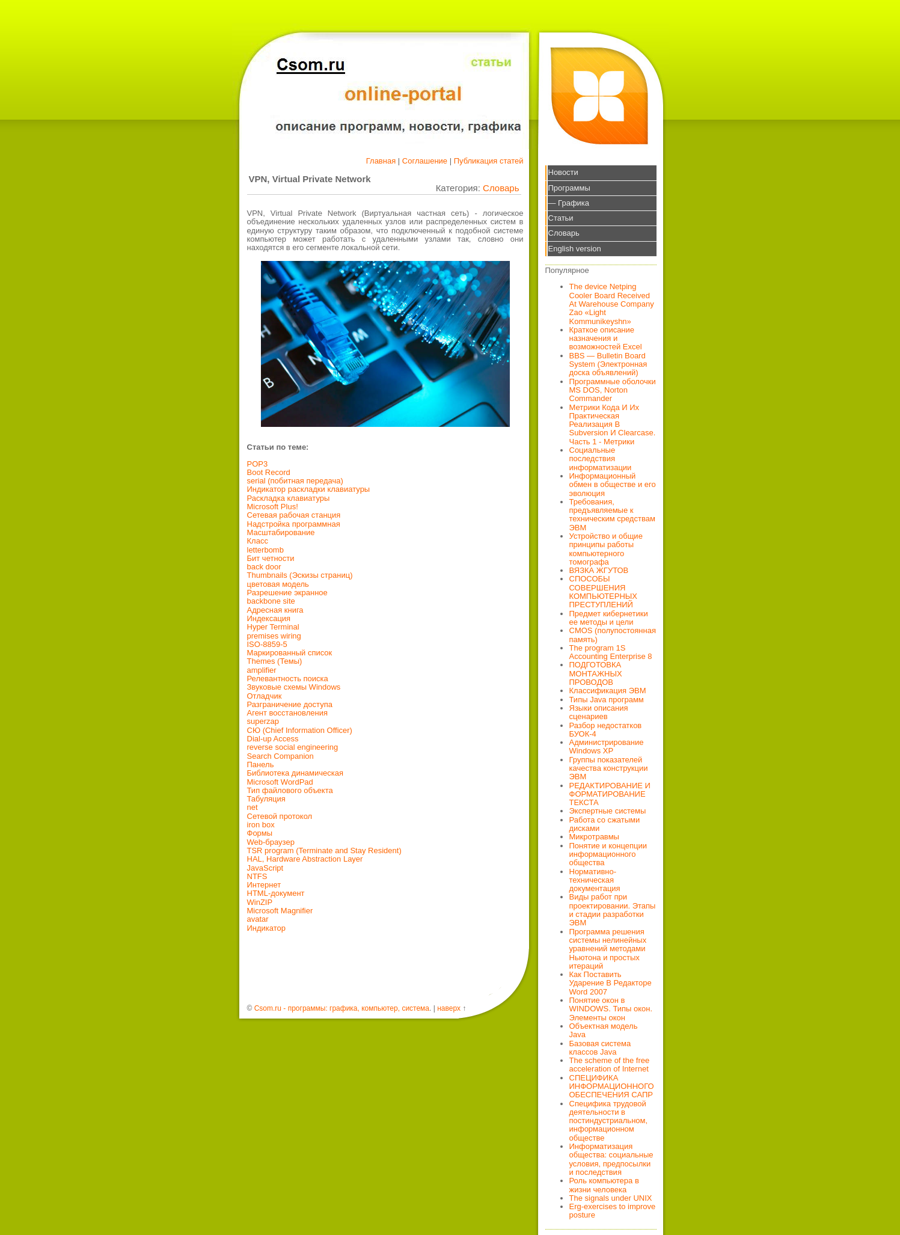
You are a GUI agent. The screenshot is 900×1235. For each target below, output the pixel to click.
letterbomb (265, 549)
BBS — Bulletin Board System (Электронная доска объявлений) (608, 364)
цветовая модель (278, 584)
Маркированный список (289, 652)
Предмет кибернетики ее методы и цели (608, 618)
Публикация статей (489, 160)
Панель (260, 764)
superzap (263, 721)
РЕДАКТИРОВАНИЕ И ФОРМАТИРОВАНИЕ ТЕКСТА (610, 794)
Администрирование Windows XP (606, 746)
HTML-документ (276, 893)
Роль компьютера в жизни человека (604, 1185)
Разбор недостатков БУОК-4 (605, 729)
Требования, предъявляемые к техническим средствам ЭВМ (612, 514)
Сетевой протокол (280, 816)
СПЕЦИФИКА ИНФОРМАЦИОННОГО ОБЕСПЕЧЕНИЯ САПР (611, 1086)
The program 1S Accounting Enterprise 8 (610, 652)
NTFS (257, 876)
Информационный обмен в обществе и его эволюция (612, 484)
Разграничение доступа (289, 704)
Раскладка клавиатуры (288, 498)
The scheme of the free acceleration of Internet (609, 1064)
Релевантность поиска (287, 678)
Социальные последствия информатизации (600, 459)
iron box (261, 824)
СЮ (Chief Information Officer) (299, 730)
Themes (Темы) (274, 661)
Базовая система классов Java (600, 1047)
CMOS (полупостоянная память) (613, 634)
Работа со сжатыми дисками (604, 824)
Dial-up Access (273, 738)
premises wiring (274, 635)
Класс (257, 540)
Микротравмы (594, 836)
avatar (258, 919)
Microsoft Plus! (272, 506)
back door (264, 566)
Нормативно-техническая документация (594, 880)
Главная (381, 160)
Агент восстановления (287, 712)
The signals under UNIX (610, 1198)
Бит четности (271, 558)
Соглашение (424, 160)
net (252, 807)
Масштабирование (281, 532)
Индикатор (266, 928)
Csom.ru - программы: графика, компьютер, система (341, 1008)
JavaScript (265, 867)
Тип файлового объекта (290, 790)
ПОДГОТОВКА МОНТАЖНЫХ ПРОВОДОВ (595, 673)
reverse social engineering (292, 747)
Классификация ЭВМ (607, 690)
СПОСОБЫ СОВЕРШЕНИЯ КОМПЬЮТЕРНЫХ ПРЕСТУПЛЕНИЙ (603, 591)
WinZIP (260, 902)
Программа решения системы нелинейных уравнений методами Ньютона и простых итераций (608, 948)
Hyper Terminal (273, 626)
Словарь (501, 188)
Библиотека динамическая (295, 772)
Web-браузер (271, 842)
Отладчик (264, 695)
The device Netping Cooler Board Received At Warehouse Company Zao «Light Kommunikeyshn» (611, 303)
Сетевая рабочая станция (294, 514)
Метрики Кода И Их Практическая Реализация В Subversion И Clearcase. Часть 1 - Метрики (612, 424)
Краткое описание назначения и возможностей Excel (605, 338)
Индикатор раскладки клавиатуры (308, 489)
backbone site (271, 600)
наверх (449, 1008)
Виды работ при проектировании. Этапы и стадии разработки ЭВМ (612, 909)
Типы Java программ (606, 699)
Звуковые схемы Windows (294, 686)
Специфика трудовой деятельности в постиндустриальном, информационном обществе (608, 1120)
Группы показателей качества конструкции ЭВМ (608, 768)
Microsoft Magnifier (280, 910)
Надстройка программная (293, 524)
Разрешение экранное (287, 592)
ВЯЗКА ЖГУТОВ (599, 570)
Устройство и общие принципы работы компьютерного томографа (606, 549)
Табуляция (266, 798)
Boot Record (268, 472)
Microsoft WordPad (280, 781)
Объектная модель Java (603, 1030)
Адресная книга (275, 609)
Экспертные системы (607, 810)
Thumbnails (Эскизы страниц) (300, 575)
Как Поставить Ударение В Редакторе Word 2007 (610, 983)
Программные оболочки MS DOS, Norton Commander (612, 390)
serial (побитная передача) (295, 480)
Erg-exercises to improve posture (612, 1210)
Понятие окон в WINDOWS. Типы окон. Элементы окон (611, 1009)
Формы (260, 833)
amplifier (262, 670)
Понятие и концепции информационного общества (608, 854)
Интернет (264, 884)
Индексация (269, 618)
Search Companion (280, 756)
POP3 (257, 463)
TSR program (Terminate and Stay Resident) (324, 850)
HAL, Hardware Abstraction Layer (305, 858)
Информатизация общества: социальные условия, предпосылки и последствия (611, 1159)
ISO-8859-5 (267, 644)
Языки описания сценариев (598, 712)
